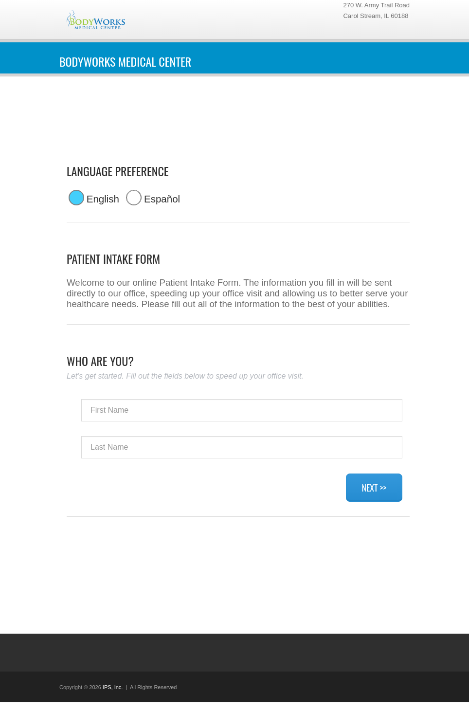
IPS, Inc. (113, 687)
